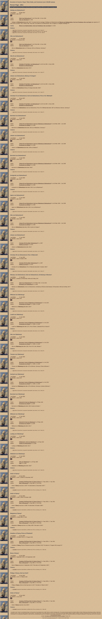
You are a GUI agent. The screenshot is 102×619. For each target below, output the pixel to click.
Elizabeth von (26, 65)
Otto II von (25, 18)
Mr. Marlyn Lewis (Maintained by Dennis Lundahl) (55, 616)
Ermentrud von (24, 403)
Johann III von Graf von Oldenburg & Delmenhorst (35, 123)
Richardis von (25, 284)
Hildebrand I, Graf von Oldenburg (27, 442)
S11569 (14, 31)
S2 (13, 30)
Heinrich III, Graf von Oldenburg (27, 402)
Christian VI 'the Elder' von (29, 64)
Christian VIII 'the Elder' (28, 243)
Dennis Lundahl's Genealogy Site (49, 7)
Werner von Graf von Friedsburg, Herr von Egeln (75, 22)
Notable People (35, 7)
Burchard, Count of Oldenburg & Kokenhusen (30, 302)
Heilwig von (23, 244)
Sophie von (25, 443)
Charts (29, 7)
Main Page (12, 7)
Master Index (25, 7)
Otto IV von (25, 282)
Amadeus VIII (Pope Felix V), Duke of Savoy (30, 481)
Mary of (23, 483)
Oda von (24, 19)
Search (40, 7)
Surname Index (18, 7)
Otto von (24, 461)
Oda (20, 463)
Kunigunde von (24, 125)
